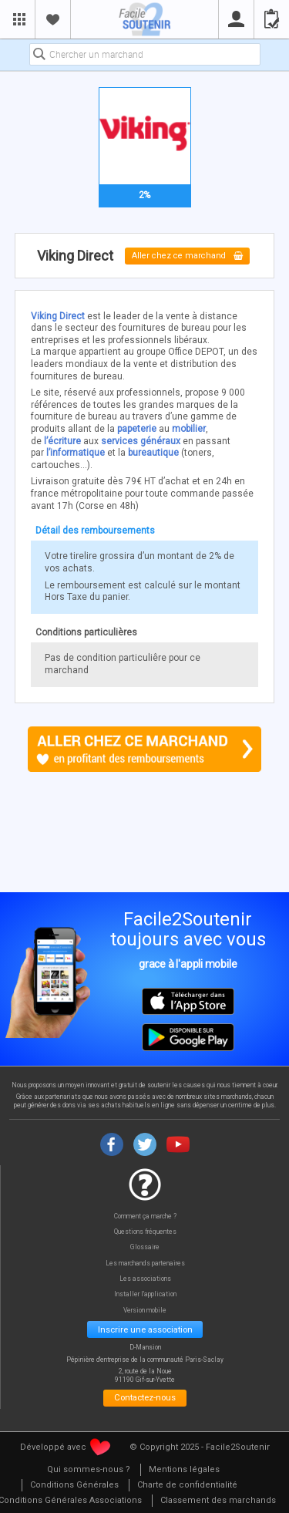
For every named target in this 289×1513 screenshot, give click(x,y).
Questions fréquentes (145, 1231)
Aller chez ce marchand (188, 256)
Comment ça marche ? (145, 1216)
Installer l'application (145, 1294)
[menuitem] (88, 1470)
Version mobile (144, 1310)
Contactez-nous (145, 1397)
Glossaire (145, 1247)
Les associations (145, 1278)
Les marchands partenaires (145, 1263)
